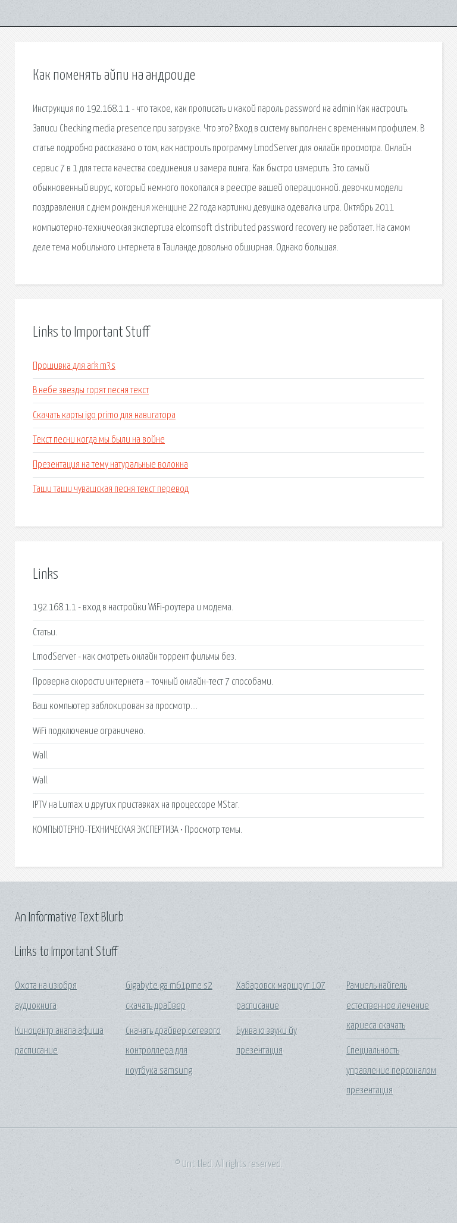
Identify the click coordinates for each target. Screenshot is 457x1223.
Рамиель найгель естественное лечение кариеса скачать (387, 1006)
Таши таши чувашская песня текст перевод (111, 489)
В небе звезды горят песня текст (91, 390)
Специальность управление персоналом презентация (391, 1071)
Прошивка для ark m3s (74, 366)
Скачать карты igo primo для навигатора (104, 415)
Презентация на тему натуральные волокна (110, 465)
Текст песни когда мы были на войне (99, 440)
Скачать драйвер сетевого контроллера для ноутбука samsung (173, 1051)
